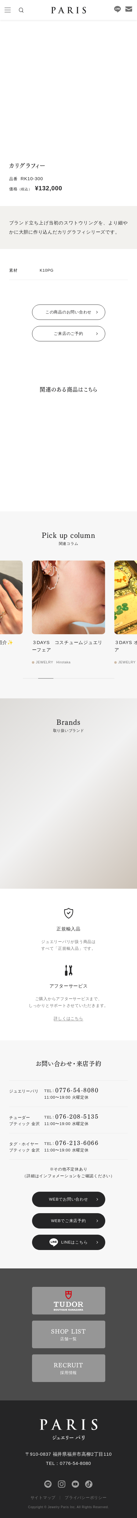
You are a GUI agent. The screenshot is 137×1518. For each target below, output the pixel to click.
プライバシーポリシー (86, 1497)
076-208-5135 (77, 1116)
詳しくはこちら (68, 1018)
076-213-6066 (77, 1142)
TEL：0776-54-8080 (68, 1463)
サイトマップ (43, 1497)
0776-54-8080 (77, 1089)
